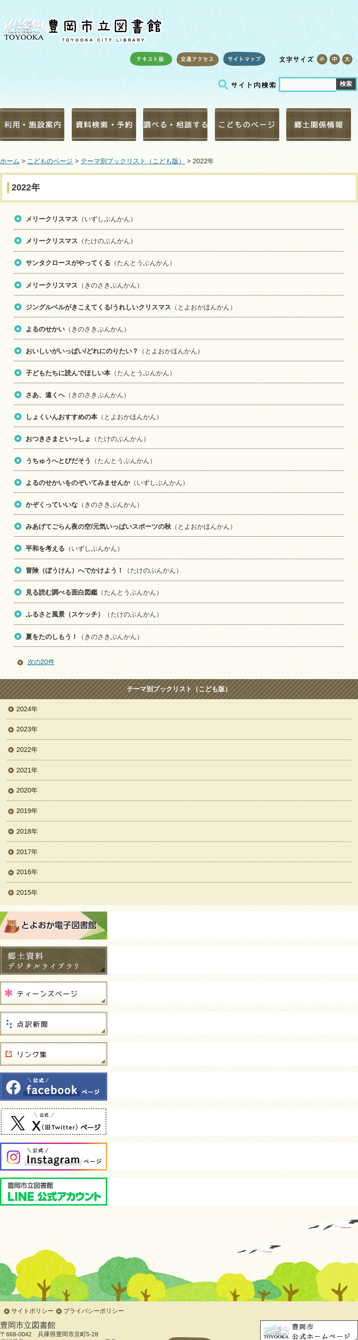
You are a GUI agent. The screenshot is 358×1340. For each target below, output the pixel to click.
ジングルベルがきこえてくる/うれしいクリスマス (98, 307)
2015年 (27, 892)
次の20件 (41, 662)
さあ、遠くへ (45, 395)
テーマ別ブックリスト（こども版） (133, 161)
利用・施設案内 (32, 124)
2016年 (27, 872)
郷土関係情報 (318, 124)
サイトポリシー (32, 1310)
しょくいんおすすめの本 (61, 417)
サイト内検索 (248, 84)
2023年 (27, 729)
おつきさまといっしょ (58, 438)
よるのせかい (45, 329)
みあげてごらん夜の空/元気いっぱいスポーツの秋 (98, 526)
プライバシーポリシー (93, 1310)
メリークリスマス (52, 219)
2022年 (27, 749)
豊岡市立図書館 (81, 28)
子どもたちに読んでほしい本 (68, 373)
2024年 (27, 709)
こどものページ (247, 124)
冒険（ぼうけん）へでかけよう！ (75, 570)
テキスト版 (151, 58)
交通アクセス (198, 58)
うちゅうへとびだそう (58, 460)
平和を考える (45, 548)
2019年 (27, 810)
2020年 (27, 790)
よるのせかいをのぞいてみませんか (78, 482)
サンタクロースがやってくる (68, 263)
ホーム (10, 161)
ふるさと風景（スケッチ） (65, 614)
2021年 (27, 770)
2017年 (27, 852)
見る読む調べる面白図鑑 (61, 592)
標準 (334, 59)
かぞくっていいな (52, 504)
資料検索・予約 (104, 124)
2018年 (27, 831)
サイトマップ (244, 58)
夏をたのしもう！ (52, 636)
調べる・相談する (175, 124)
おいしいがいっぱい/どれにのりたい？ (82, 351)
